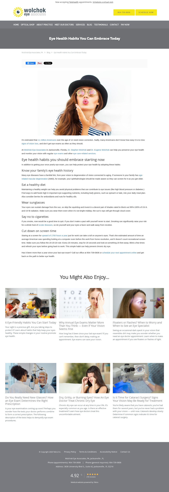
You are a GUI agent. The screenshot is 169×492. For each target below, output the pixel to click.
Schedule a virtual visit (103, 2)
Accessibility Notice (108, 452)
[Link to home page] (26, 12)
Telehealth (74, 2)
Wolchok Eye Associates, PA (32, 52)
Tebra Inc (56, 452)
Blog (48, 52)
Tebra (96, 482)
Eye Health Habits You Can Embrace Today (70, 52)
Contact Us (125, 452)
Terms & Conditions (88, 452)
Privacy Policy (70, 452)
